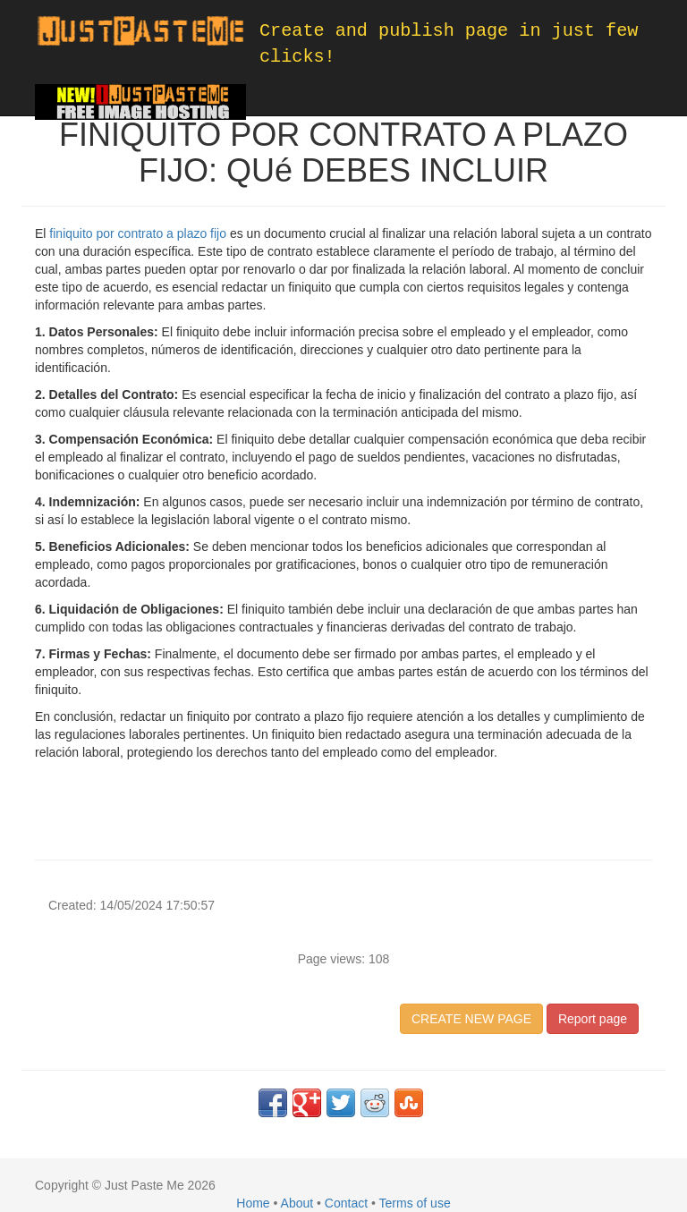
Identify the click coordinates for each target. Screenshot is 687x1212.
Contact (346, 1203)
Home (252, 1203)
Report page (592, 1019)
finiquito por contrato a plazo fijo (137, 233)
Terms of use (415, 1203)
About (297, 1203)
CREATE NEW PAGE (471, 1019)
